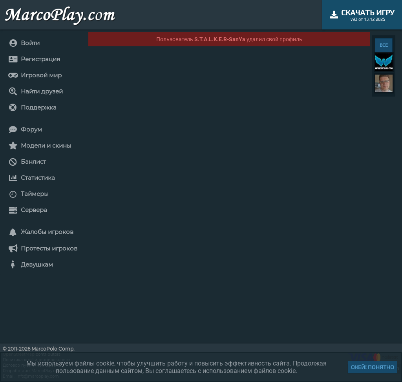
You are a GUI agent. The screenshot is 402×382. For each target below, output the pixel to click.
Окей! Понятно (372, 367)
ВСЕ (384, 45)
